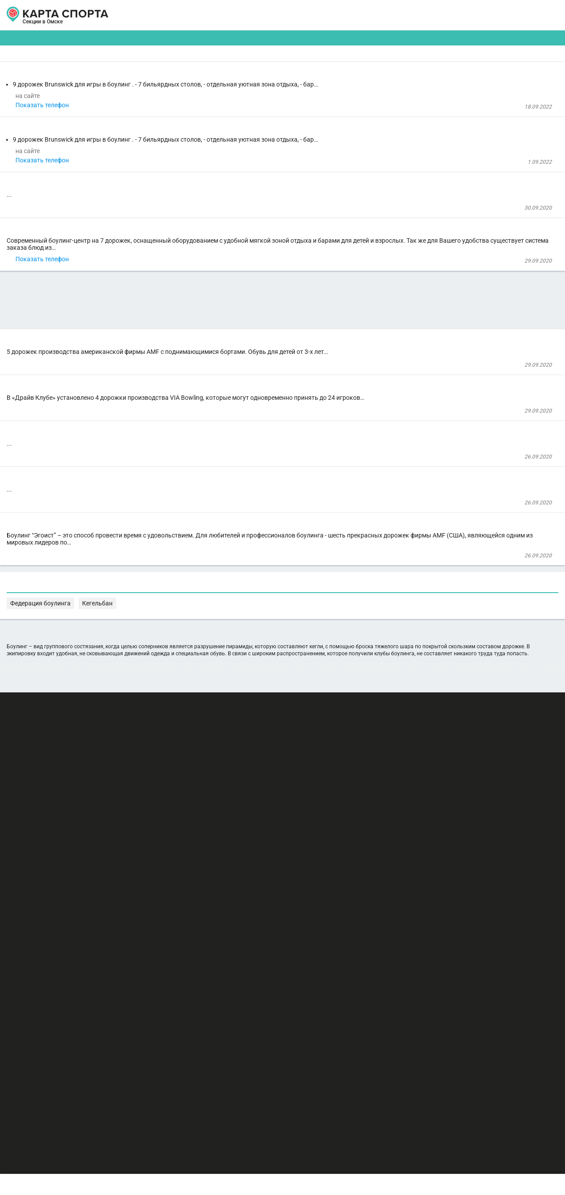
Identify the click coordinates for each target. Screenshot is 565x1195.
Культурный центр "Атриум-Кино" (188, 342)
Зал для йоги (162, 129)
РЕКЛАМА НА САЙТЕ (54, 1105)
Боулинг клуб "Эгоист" (184, 738)
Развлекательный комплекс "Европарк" (195, 490)
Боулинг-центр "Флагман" (178, 702)
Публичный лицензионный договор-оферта (75, 1157)
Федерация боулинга (243, 986)
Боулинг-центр (168, 95)
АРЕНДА (195, 15)
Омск (34, 25)
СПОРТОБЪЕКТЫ (308, 15)
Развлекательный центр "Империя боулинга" (203, 643)
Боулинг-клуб (165, 466)
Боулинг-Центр (168, 619)
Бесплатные (488, 68)
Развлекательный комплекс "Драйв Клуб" (198, 562)
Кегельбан (292, 986)
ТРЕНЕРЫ (242, 15)
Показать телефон (169, 153)
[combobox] (257, 69)
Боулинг (154, 259)
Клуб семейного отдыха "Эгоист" (186, 762)
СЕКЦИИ (149, 15)
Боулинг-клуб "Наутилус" (177, 283)
